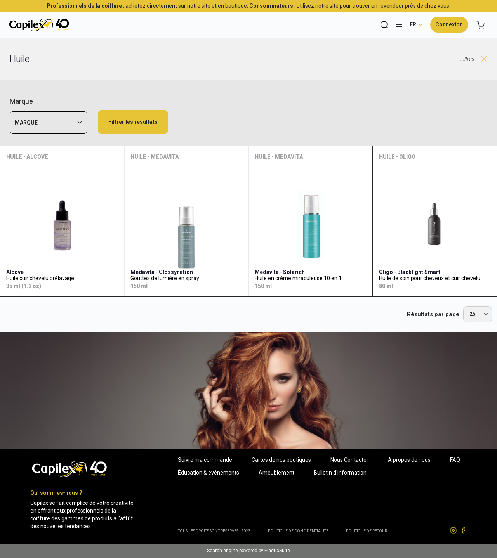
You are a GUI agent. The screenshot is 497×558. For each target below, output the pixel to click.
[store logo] (39, 24)
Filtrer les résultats (133, 122)
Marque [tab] (26, 123)
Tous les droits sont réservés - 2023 (214, 531)
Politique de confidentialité (298, 531)
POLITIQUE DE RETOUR (366, 531)
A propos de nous (409, 460)
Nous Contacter (349, 460)
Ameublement (276, 473)
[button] (416, 24)
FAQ (455, 460)
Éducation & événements (208, 473)
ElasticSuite (277, 550)
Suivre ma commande (205, 460)
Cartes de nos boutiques (281, 460)
